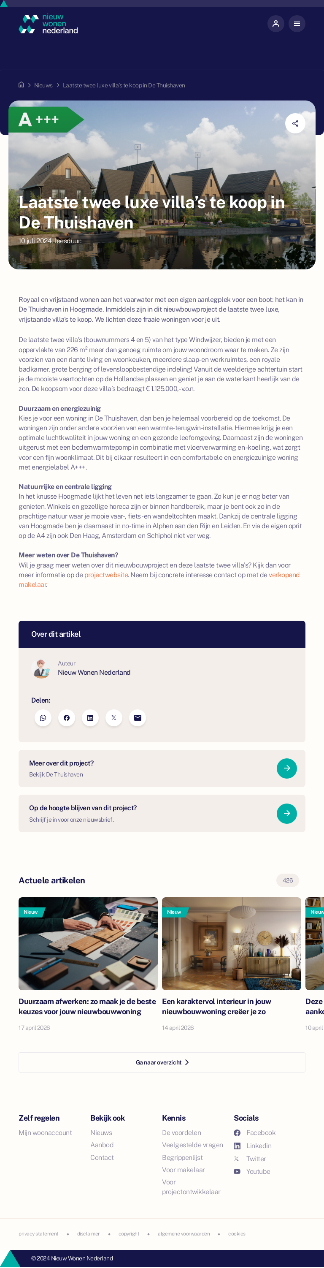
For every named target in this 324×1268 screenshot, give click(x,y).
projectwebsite (106, 575)
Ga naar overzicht (162, 1062)
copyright (129, 1234)
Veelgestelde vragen (192, 1145)
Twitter (250, 1159)
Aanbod (101, 1145)
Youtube (252, 1172)
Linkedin (252, 1146)
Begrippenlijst (182, 1158)
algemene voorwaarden (184, 1234)
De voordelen (181, 1133)
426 (288, 880)
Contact (102, 1158)
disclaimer (88, 1234)
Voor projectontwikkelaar (191, 1187)
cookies (237, 1234)
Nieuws (43, 85)
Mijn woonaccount (45, 1133)
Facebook (254, 1133)
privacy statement (39, 1234)
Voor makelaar (183, 1170)
